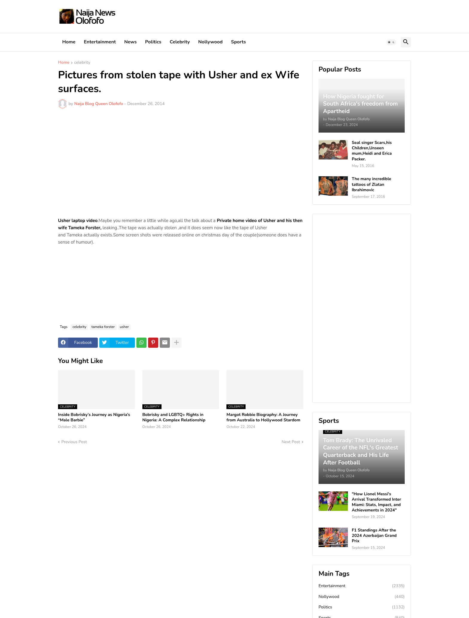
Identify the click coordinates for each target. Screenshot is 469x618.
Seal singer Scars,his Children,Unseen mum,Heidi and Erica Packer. (372, 151)
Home (68, 42)
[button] (391, 42)
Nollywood (210, 42)
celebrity (82, 62)
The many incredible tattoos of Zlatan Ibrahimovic (371, 184)
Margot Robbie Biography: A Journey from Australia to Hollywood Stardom (263, 417)
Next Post (290, 442)
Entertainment (100, 42)
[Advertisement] (180, 158)
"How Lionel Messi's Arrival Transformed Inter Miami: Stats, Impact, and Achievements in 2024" (376, 502)
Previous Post (74, 442)
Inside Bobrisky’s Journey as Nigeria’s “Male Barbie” (94, 417)
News (130, 42)
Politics (153, 42)
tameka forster (103, 326)
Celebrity (180, 42)
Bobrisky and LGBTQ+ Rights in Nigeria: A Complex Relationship (173, 417)
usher (124, 326)
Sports (238, 42)
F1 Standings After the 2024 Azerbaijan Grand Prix (374, 536)
